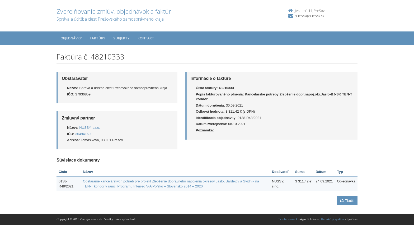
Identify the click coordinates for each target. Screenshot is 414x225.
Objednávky (71, 38)
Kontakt (146, 38)
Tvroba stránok (288, 219)
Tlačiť (347, 201)
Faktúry (97, 38)
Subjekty (121, 38)
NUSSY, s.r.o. (89, 128)
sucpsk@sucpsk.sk (309, 15)
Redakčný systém (332, 219)
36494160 (83, 134)
